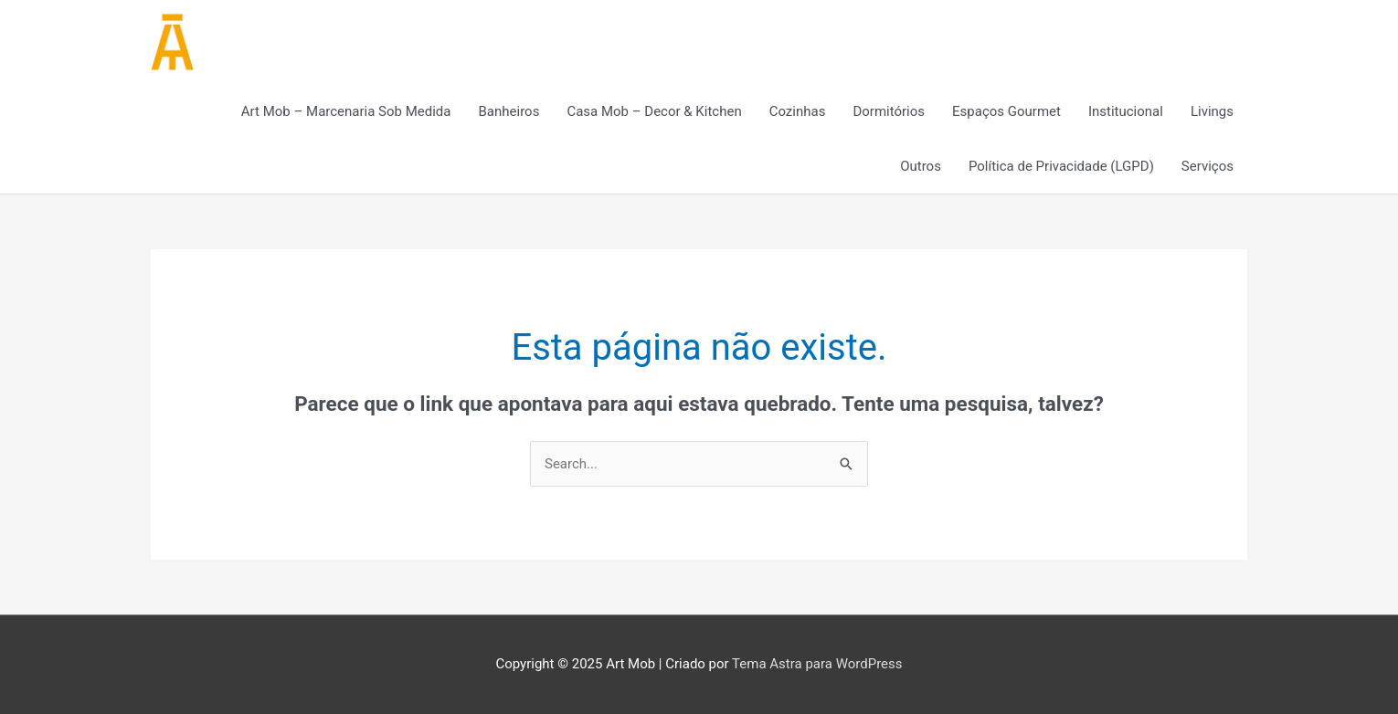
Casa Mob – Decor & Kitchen (654, 111)
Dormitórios (889, 111)
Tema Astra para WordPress (817, 664)
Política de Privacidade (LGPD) (1061, 166)
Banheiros (509, 111)
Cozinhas (797, 111)
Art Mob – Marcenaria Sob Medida (346, 111)
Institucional (1125, 111)
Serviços (1207, 166)
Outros (920, 166)
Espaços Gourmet (1006, 111)
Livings (1212, 111)
